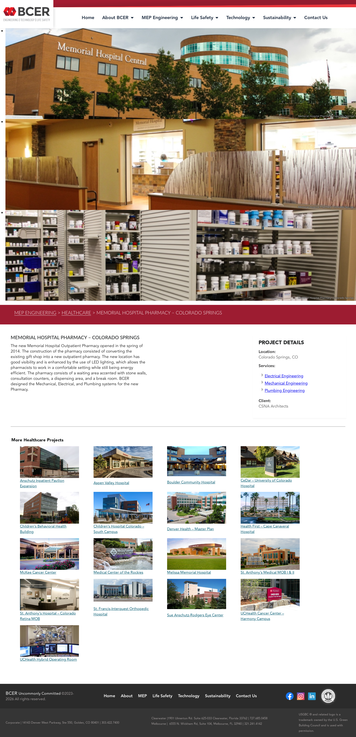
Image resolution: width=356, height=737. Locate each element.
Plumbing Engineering (285, 391)
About (126, 696)
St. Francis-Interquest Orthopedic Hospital (121, 611)
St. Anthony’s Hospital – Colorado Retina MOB (48, 616)
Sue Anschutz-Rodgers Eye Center (195, 615)
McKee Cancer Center (38, 572)
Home (88, 17)
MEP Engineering (162, 17)
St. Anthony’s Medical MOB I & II (267, 572)
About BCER (118, 17)
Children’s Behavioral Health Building (43, 529)
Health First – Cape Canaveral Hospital (265, 529)
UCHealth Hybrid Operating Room (48, 659)
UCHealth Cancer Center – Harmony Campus (262, 616)
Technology (240, 17)
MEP (142, 696)
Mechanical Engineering (286, 383)
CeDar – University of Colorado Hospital (266, 483)
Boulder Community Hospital (191, 482)
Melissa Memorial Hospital (189, 572)
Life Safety (204, 17)
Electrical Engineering (284, 376)
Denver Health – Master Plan (190, 529)
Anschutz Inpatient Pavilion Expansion (42, 483)
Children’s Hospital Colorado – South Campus (119, 529)
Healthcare (76, 312)
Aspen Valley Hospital (111, 483)
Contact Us (316, 17)
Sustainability (279, 17)
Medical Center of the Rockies (118, 572)
